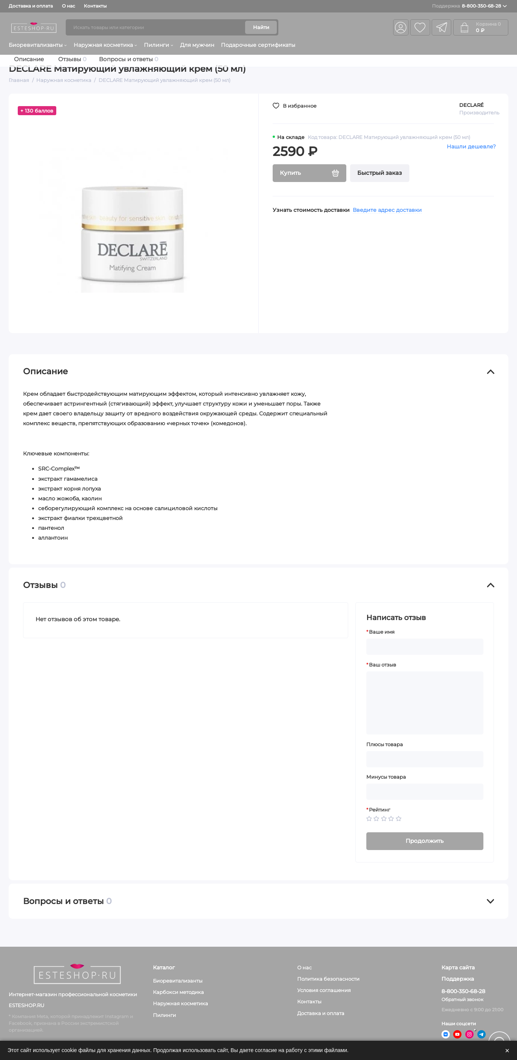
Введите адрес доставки (387, 210)
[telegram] (441, 27)
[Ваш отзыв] (424, 703)
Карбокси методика (178, 992)
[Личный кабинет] (401, 27)
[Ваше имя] (424, 647)
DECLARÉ (471, 105)
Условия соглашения (324, 990)
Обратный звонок (462, 999)
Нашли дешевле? (471, 146)
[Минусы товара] (424, 792)
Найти (261, 27)
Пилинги (158, 45)
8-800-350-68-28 (469, 6)
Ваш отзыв (382, 665)
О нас (68, 6)
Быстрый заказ (379, 173)
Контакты (95, 6)
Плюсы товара (384, 744)
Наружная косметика (105, 45)
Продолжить (425, 841)
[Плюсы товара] (424, 759)
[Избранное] (420, 27)
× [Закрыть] (507, 1050)
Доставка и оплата (31, 6)
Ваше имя (382, 632)
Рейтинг (379, 810)
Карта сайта (458, 967)
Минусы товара (386, 777)
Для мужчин (197, 45)
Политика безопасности (328, 979)
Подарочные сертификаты (258, 45)
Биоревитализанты (37, 45)
